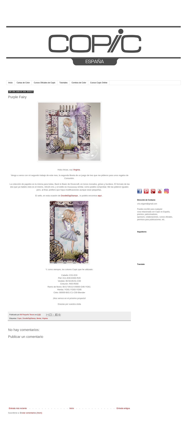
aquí (100, 195)
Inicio (10, 83)
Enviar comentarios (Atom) (31, 413)
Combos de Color (79, 83)
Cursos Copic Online (98, 83)
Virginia (76, 170)
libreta (39, 318)
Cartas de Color (23, 83)
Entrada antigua (123, 408)
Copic (19, 318)
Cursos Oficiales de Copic (44, 83)
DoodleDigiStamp (29, 318)
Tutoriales (63, 83)
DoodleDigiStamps (69, 195)
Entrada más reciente (18, 408)
